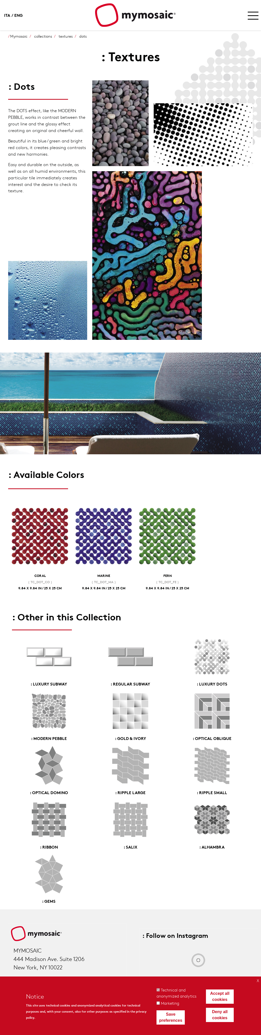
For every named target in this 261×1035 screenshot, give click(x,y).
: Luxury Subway (49, 684)
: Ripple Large (130, 792)
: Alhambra (212, 847)
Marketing (170, 1003)
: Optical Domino (49, 792)
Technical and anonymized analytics (176, 993)
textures (66, 36)
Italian (9, 15)
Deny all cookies (220, 1015)
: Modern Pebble (49, 738)
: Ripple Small (212, 792)
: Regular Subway (130, 684)
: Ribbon (49, 847)
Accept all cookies (220, 996)
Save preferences (170, 1017)
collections (43, 36)
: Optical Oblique (212, 738)
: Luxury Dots (212, 684)
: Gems (49, 901)
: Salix (130, 847)
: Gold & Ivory (130, 738)
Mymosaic (19, 36)
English (19, 15)
